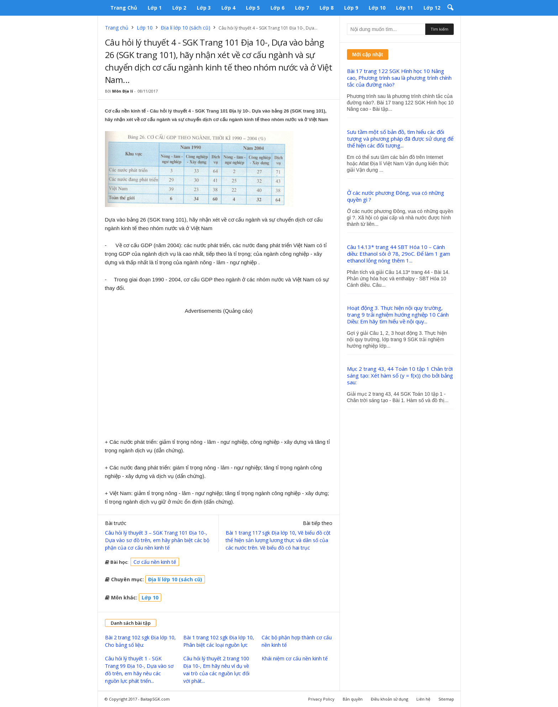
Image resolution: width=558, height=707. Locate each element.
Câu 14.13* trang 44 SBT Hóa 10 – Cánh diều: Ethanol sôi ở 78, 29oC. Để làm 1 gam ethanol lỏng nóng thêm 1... (398, 253)
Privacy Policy (321, 699)
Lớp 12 (431, 7)
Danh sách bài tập (131, 623)
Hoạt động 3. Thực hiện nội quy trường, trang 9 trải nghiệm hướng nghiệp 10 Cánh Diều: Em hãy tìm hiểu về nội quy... (398, 314)
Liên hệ (423, 699)
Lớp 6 (277, 7)
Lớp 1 (155, 7)
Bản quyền (353, 699)
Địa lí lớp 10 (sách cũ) (185, 27)
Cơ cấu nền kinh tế (154, 561)
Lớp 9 (351, 7)
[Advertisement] (219, 373)
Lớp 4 (228, 7)
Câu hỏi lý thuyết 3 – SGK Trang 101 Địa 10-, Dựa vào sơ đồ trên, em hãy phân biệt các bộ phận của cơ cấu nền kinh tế (157, 540)
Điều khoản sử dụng (389, 699)
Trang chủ (123, 7)
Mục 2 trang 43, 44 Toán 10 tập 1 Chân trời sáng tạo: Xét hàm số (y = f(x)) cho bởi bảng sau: (400, 375)
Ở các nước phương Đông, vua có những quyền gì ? (395, 196)
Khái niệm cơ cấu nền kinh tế (295, 658)
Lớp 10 (377, 7)
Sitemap (446, 699)
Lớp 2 (179, 7)
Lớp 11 (404, 7)
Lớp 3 (204, 7)
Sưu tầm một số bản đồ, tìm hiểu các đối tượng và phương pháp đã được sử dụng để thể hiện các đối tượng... (400, 138)
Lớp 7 (302, 7)
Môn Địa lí (122, 91)
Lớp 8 (326, 7)
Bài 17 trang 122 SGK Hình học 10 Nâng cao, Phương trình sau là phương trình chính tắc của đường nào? (399, 77)
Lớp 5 (253, 7)
